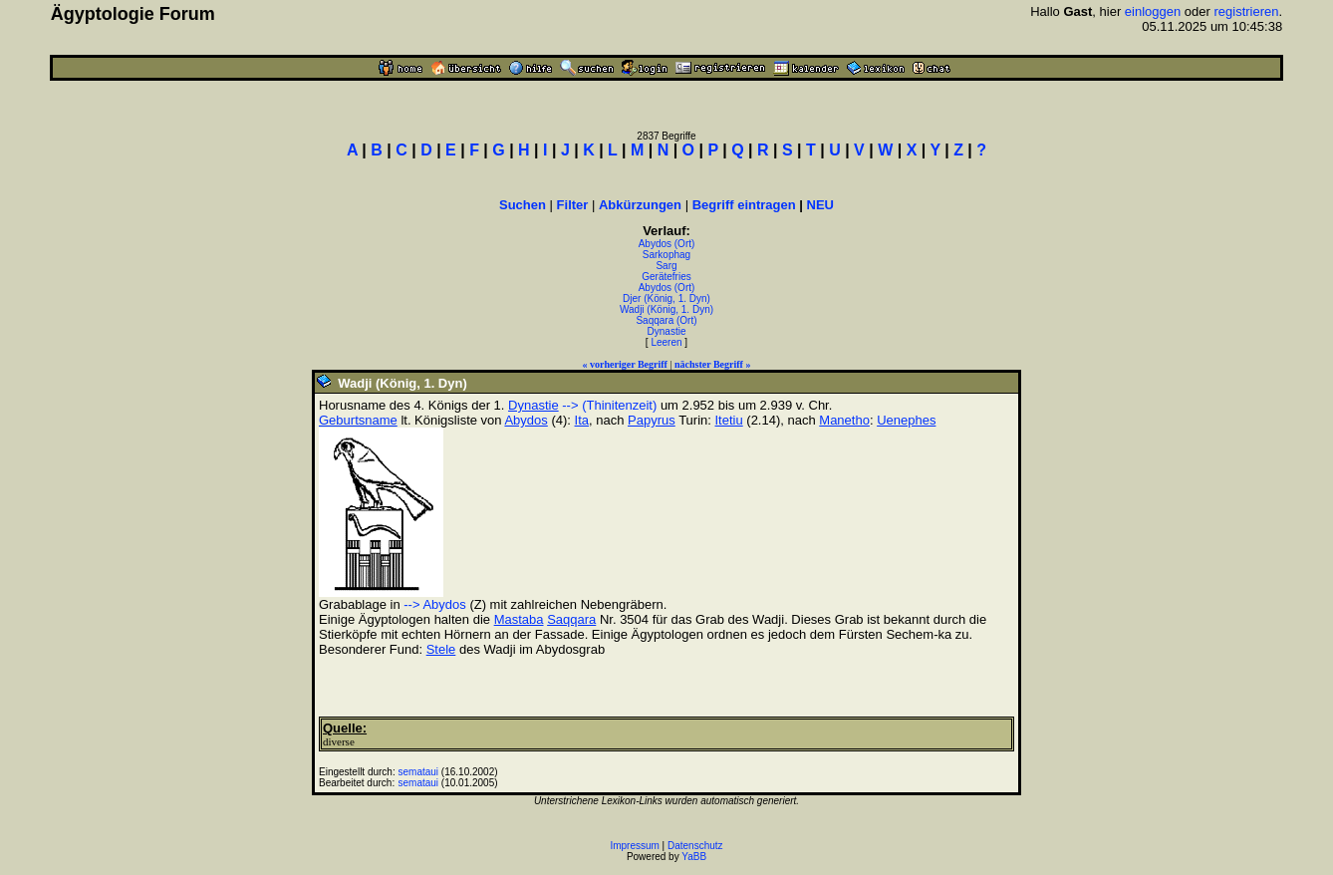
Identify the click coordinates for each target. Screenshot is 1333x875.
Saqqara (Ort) (666, 320)
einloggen (1153, 11)
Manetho (844, 420)
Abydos (525, 420)
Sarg (666, 265)
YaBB (693, 856)
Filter (573, 204)
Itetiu (729, 420)
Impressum (634, 845)
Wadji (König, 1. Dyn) (666, 309)
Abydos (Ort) (667, 243)
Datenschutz (695, 845)
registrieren (1246, 11)
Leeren (666, 342)
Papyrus (651, 420)
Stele (441, 649)
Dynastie (667, 331)
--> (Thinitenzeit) (609, 405)
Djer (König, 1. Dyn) (666, 298)
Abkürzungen (640, 204)
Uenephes (906, 420)
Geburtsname (358, 420)
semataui (419, 771)
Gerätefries (666, 276)
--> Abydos (434, 604)
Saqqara (571, 619)
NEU (820, 204)
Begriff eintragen (744, 204)
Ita (582, 420)
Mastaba (519, 619)
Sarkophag (666, 254)
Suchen (522, 204)
